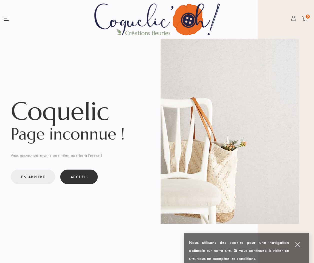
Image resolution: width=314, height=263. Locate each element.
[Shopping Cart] (305, 19)
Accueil (79, 176)
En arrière (33, 176)
